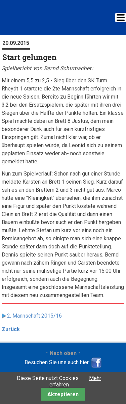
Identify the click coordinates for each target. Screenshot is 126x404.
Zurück (11, 329)
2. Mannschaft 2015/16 (34, 316)
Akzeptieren (63, 394)
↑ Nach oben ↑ (63, 353)
